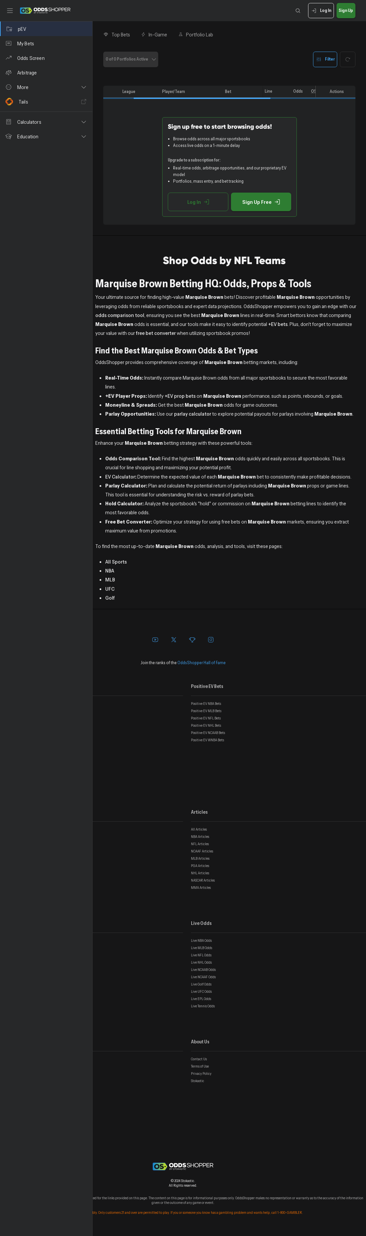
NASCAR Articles (203, 880)
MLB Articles (200, 858)
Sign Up (346, 11)
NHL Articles (200, 873)
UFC (109, 588)
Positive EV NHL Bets (206, 725)
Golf (110, 597)
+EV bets (278, 324)
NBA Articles (200, 836)
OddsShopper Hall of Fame (201, 662)
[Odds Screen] (46, 58)
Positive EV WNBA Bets (207, 740)
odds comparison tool (119, 315)
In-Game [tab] (154, 34)
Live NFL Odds (201, 955)
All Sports (116, 561)
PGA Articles (200, 865)
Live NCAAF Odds (203, 977)
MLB (110, 579)
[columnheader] (111, 92)
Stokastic (197, 1080)
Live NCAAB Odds (203, 969)
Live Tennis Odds (203, 1006)
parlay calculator (192, 413)
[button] (46, 87)
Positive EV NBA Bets (206, 703)
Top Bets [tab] (116, 34)
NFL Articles (200, 844)
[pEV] (46, 29)
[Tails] (46, 101)
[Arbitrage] (46, 72)
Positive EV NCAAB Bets (208, 732)
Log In (320, 10)
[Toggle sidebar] (10, 10)
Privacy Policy (201, 1073)
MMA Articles (201, 887)
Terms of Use (200, 1066)
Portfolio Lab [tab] (195, 34)
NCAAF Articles (202, 851)
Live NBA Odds (201, 940)
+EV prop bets (180, 395)
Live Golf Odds (201, 984)
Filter (325, 59)
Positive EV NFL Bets (206, 718)
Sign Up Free (261, 202)
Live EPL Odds (201, 998)
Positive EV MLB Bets (206, 711)
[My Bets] (46, 43)
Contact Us (199, 1059)
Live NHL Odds (201, 962)
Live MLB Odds (201, 947)
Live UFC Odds (201, 991)
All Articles (199, 829)
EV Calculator (120, 476)
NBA (109, 570)
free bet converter (156, 333)
